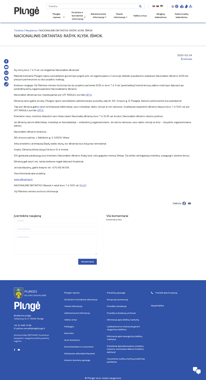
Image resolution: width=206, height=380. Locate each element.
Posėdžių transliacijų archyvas (121, 313)
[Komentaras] (55, 245)
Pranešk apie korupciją (164, 292)
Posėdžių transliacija (117, 306)
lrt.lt (83, 185)
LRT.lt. (88, 94)
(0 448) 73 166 (24, 325)
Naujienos (31, 30)
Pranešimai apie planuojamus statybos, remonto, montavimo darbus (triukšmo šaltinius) (125, 349)
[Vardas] (55, 220)
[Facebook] (184, 203)
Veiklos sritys (70, 319)
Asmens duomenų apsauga (77, 360)
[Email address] (55, 228)
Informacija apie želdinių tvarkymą (123, 319)
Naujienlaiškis (157, 305)
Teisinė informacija (73, 306)
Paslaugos (69, 326)
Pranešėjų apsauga (116, 292)
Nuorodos (69, 333)
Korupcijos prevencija (117, 299)
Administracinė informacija (77, 313)
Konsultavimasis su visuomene (79, 346)
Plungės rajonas (72, 292)
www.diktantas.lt (23, 179)
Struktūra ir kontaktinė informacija (80, 299)
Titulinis (18, 30)
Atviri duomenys (72, 340)
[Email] (189, 203)
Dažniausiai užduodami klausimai (79, 353)
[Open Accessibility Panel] (176, 6)
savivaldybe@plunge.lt (34, 328)
